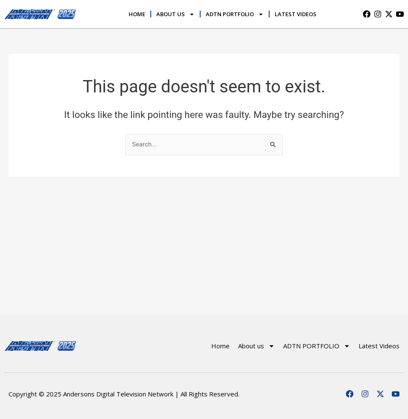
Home (137, 14)
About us (175, 14)
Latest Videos (295, 14)
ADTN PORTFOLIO (235, 14)
